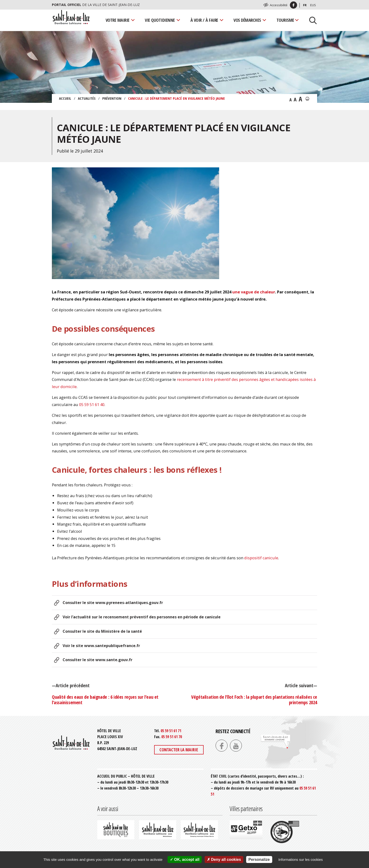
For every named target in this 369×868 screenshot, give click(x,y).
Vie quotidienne (160, 20)
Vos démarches (247, 20)
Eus (313, 5)
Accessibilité (279, 5)
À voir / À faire (204, 20)
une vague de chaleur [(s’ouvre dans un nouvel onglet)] (253, 292)
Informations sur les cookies (300, 859)
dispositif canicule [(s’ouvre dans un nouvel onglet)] (261, 557)
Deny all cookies (224, 859)
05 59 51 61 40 (91, 404)
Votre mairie (118, 20)
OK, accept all (184, 859)
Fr (305, 5)
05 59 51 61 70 (171, 736)
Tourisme (285, 20)
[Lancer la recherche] (311, 20)
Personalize (259, 859)
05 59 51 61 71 (171, 730)
